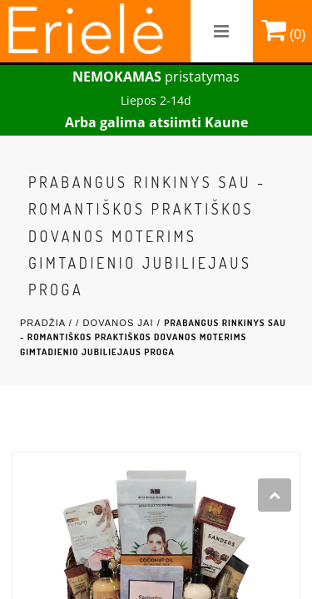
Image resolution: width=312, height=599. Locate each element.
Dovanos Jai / (123, 323)
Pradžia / (48, 323)
